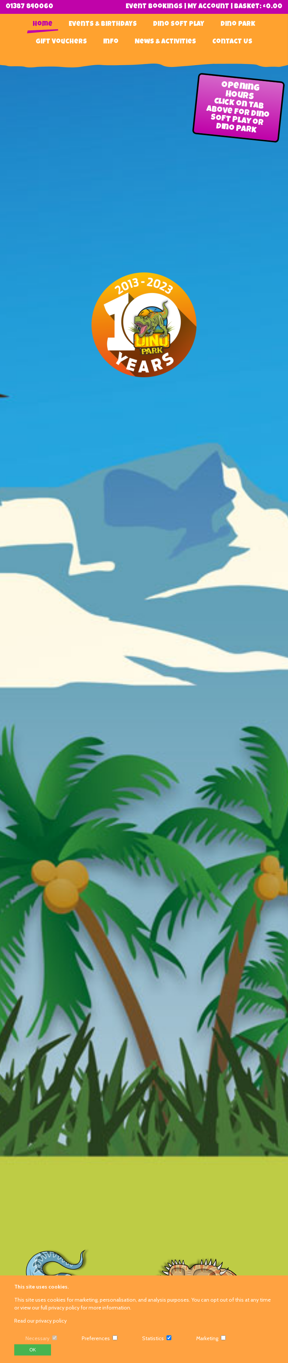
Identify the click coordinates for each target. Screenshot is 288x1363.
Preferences (96, 1338)
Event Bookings (154, 6)
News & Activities (165, 42)
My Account (208, 6)
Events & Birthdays (103, 24)
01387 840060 (29, 6)
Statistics (153, 1338)
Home (42, 24)
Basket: (258, 6)
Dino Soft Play (178, 24)
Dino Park (237, 24)
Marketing (207, 1338)
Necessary (38, 1338)
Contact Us (232, 42)
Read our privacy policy (40, 1320)
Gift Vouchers (61, 42)
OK (32, 1350)
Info (110, 42)
